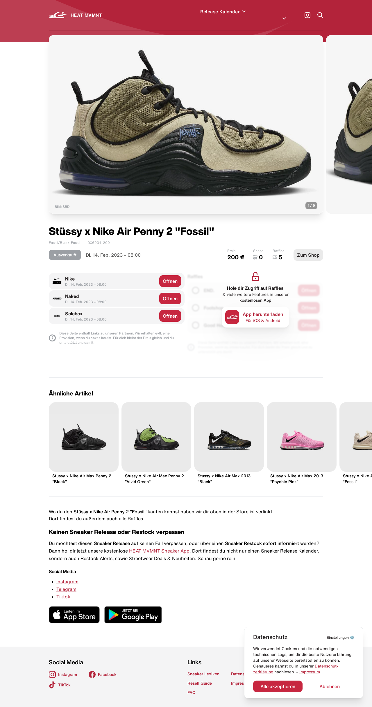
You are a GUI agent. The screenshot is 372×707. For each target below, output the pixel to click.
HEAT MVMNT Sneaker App (159, 544)
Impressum (309, 672)
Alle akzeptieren (277, 686)
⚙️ (340, 637)
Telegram (66, 582)
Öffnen (170, 274)
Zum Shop (308, 248)
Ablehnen (329, 686)
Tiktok (63, 589)
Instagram (67, 574)
